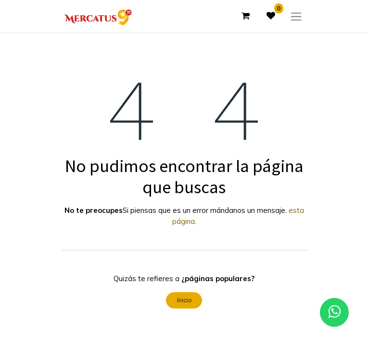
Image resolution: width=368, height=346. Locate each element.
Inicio (184, 300)
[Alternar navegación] (296, 16)
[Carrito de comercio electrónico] (245, 15)
